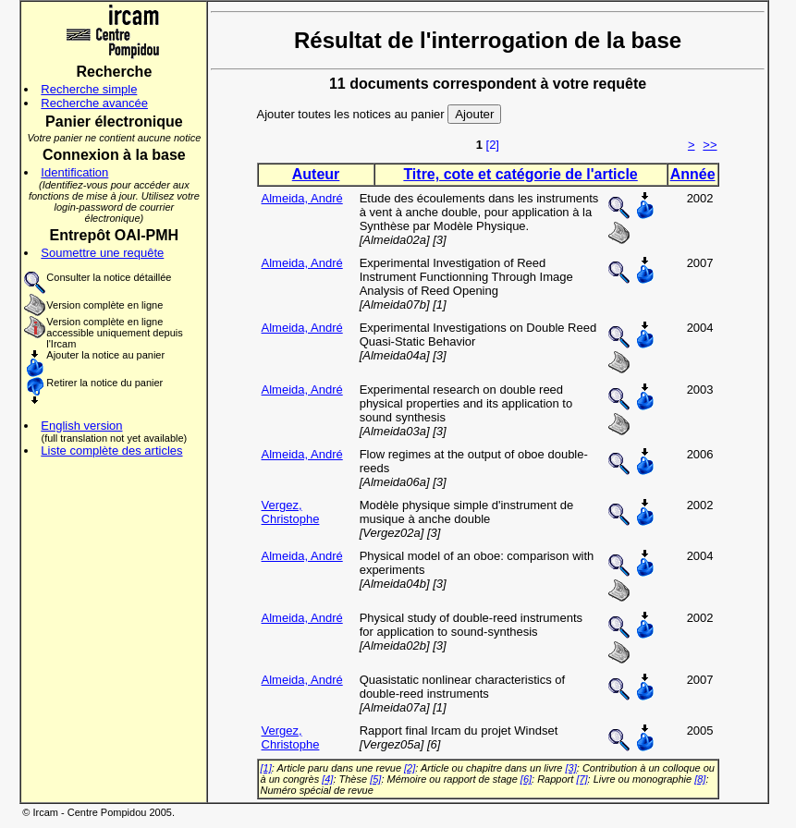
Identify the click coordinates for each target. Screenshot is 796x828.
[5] (375, 779)
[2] (492, 145)
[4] (327, 779)
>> (709, 145)
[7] (581, 779)
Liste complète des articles (111, 450)
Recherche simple (89, 89)
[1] (266, 767)
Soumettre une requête (102, 253)
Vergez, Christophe (291, 512)
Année (693, 174)
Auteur (316, 174)
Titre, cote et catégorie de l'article (520, 174)
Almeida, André (302, 198)
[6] (526, 779)
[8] (699, 779)
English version (81, 425)
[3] (571, 767)
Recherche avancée (94, 103)
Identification (74, 172)
